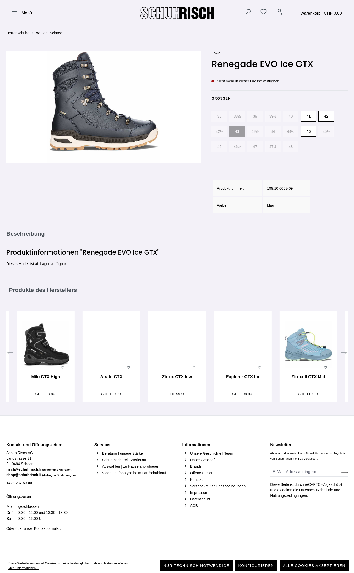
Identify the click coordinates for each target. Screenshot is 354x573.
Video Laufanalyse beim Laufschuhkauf (134, 473)
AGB (194, 506)
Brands (196, 466)
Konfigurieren (256, 566)
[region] (103, 107)
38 (219, 116)
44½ (290, 131)
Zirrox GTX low (177, 376)
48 (291, 147)
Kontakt (196, 479)
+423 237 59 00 (19, 483)
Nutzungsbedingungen (288, 495)
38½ (237, 116)
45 (309, 131)
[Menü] (21, 13)
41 (309, 116)
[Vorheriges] (10, 353)
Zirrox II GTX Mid (308, 376)
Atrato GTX (111, 376)
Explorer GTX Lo (242, 376)
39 (255, 116)
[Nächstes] (343, 353)
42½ (219, 131)
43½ (255, 131)
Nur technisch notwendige (197, 566)
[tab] (25, 234)
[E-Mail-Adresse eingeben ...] (306, 472)
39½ (272, 116)
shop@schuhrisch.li (41, 475)
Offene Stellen (201, 473)
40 (291, 116)
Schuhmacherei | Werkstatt (124, 460)
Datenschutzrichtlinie (316, 490)
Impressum (199, 493)
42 (326, 116)
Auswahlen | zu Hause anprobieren (130, 466)
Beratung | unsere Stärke (122, 453)
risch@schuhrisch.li (39, 469)
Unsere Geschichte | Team (211, 453)
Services (103, 445)
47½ (272, 147)
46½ (237, 147)
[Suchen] (248, 12)
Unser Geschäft (203, 460)
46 (219, 147)
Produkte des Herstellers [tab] (43, 290)
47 (255, 147)
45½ (326, 131)
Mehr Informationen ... (23, 568)
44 (273, 131)
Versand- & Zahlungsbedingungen (218, 486)
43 (237, 131)
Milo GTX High (45, 376)
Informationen (196, 445)
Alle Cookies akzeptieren (314, 566)
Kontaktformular (47, 528)
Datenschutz (200, 499)
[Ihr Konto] (279, 12)
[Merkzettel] (263, 12)
